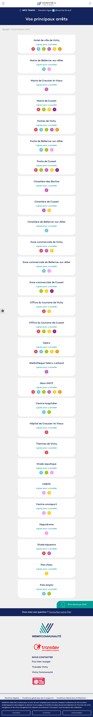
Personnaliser (77, 713)
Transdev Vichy (40, 667)
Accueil (5, 29)
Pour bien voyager (41, 661)
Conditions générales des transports (38, 698)
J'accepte (16, 713)
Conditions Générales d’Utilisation (71, 698)
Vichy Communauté (42, 672)
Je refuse (46, 713)
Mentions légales (12, 698)
